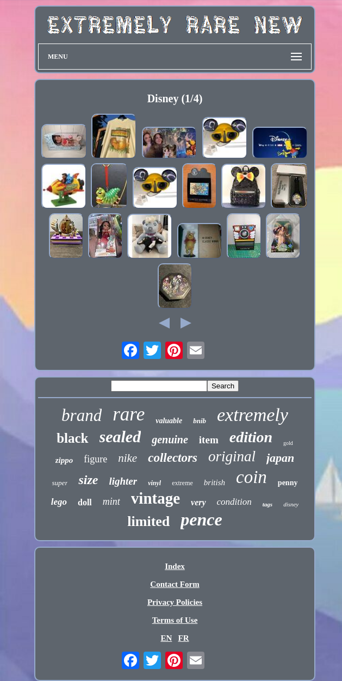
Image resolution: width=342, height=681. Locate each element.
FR (183, 638)
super (60, 483)
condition (234, 502)
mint (111, 501)
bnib (199, 421)
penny (288, 483)
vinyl (154, 483)
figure (95, 459)
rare (129, 414)
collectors (172, 458)
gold (288, 443)
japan (280, 458)
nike (127, 458)
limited (148, 521)
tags (267, 504)
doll (85, 502)
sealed (120, 436)
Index (175, 566)
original (232, 456)
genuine (170, 439)
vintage (155, 498)
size (88, 480)
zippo (64, 460)
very (198, 502)
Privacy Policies (174, 602)
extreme (182, 483)
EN (166, 638)
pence (201, 519)
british (214, 482)
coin (251, 477)
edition (250, 437)
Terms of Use (175, 620)
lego (59, 502)
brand (81, 415)
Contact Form (174, 584)
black (72, 438)
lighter (123, 481)
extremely (252, 415)
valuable (169, 421)
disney (291, 504)
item (209, 439)
